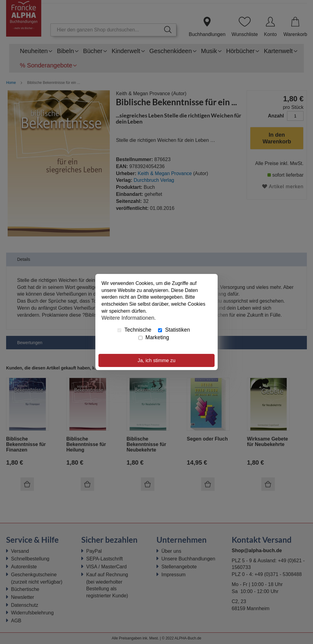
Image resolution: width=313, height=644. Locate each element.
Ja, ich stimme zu (156, 360)
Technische (134, 330)
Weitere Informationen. (128, 318)
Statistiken (174, 330)
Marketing (153, 337)
